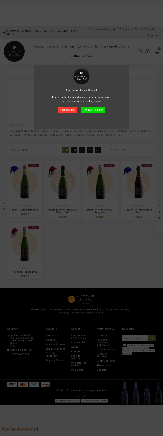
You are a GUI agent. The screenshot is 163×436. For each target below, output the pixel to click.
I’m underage (67, 109)
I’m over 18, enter (93, 109)
